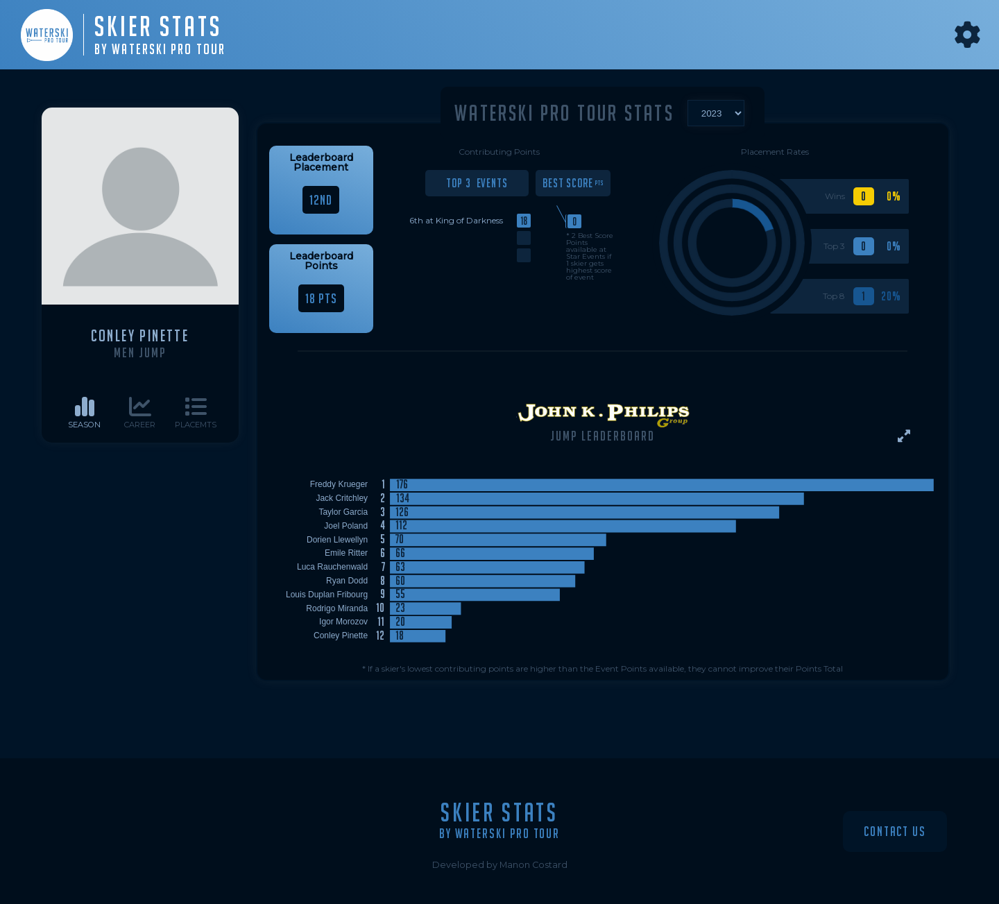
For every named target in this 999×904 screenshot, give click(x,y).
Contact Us (895, 831)
